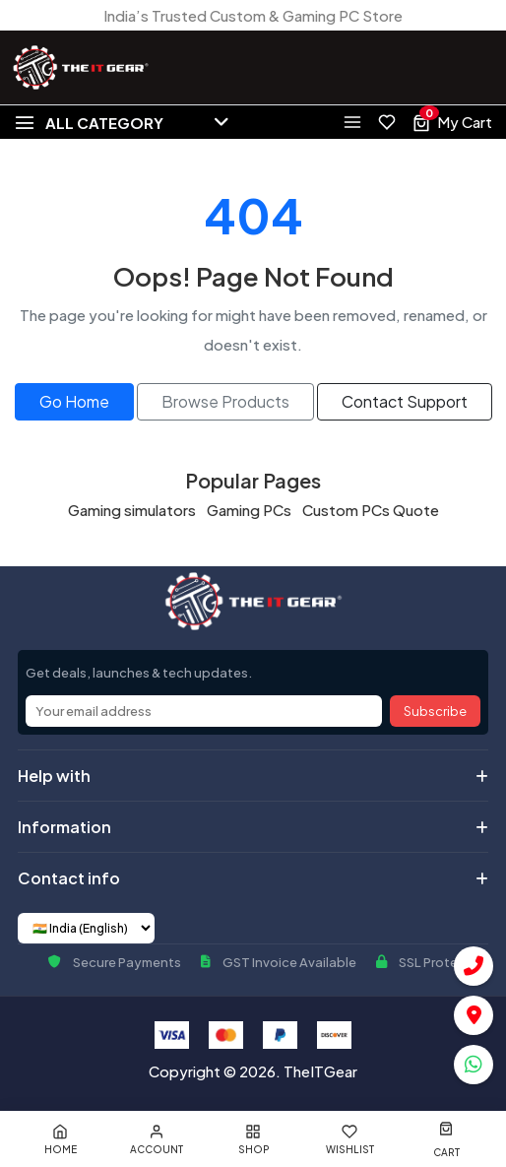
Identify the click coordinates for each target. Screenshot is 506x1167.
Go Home (74, 401)
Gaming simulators (132, 509)
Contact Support (405, 401)
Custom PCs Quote (370, 509)
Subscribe (435, 711)
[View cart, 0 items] (451, 122)
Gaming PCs (249, 509)
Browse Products (225, 401)
